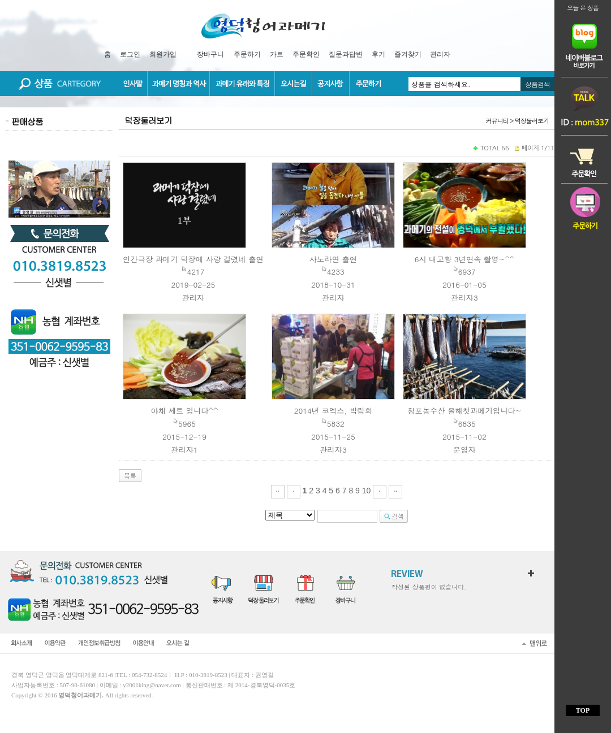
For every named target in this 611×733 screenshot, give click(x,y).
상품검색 (537, 84)
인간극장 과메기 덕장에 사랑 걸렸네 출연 (193, 259)
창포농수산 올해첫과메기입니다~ (464, 410)
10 (366, 490)
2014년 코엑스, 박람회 (333, 410)
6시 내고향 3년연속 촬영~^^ (464, 259)
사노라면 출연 (333, 259)
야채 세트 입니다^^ (184, 410)
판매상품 (27, 121)
